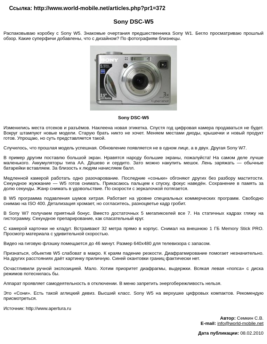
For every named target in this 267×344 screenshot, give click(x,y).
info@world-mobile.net (240, 323)
